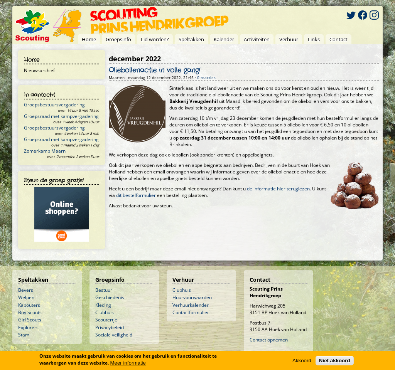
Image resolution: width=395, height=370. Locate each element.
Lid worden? (155, 39)
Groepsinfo (118, 39)
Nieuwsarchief (39, 70)
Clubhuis (104, 312)
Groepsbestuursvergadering (54, 104)
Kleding (103, 305)
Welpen (26, 297)
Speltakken (191, 39)
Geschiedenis (109, 297)
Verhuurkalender (190, 305)
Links (314, 39)
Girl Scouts (29, 319)
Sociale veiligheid (113, 334)
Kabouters (29, 305)
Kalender (224, 39)
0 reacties (206, 77)
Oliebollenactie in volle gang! (154, 70)
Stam (23, 334)
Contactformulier (190, 312)
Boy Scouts (30, 312)
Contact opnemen (269, 339)
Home (89, 39)
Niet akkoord (334, 360)
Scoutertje (106, 319)
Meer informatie (128, 363)
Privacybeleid (109, 327)
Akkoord (301, 360)
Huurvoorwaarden (192, 297)
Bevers (25, 290)
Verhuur (288, 39)
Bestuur (103, 290)
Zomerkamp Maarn (45, 151)
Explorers (28, 327)
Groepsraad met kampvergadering (61, 116)
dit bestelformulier (136, 195)
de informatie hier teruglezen (278, 188)
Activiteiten (257, 39)
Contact (338, 39)
